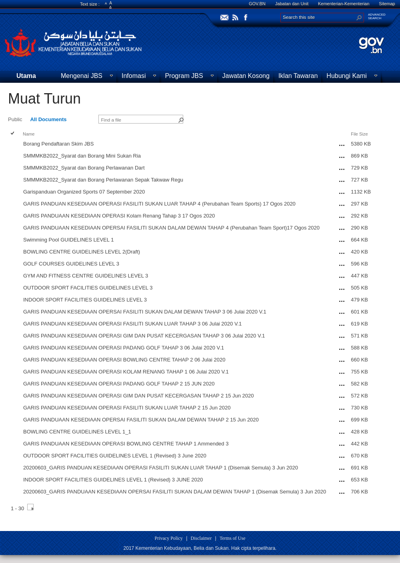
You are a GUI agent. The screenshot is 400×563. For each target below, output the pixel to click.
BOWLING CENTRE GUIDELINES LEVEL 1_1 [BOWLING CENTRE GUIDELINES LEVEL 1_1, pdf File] (77, 432)
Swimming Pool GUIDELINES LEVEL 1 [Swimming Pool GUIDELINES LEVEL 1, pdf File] (68, 240)
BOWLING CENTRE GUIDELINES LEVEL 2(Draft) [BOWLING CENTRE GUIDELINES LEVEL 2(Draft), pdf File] (81, 252)
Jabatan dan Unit (291, 3)
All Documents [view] (48, 119)
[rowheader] (14, 145)
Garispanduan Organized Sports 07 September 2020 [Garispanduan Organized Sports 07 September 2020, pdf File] (84, 192)
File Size (359, 134)
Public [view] (15, 119)
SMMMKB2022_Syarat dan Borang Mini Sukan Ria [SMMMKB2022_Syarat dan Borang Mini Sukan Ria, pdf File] (82, 156)
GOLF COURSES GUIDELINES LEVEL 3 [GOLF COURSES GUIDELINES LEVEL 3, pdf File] (71, 264)
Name (28, 134)
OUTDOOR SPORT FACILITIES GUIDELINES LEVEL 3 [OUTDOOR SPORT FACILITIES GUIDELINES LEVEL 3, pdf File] (87, 288)
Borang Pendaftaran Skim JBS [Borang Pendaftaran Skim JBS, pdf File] (58, 144)
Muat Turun (44, 98)
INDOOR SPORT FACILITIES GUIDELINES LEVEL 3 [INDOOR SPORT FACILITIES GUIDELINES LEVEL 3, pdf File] (85, 300)
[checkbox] (13, 134)
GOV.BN (257, 3)
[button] (359, 17)
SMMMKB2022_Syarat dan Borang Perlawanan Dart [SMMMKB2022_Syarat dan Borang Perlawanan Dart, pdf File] (84, 168)
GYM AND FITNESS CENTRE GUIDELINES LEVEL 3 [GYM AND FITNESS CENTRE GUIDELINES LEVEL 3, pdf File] (85, 276)
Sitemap (387, 3)
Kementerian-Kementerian (343, 3)
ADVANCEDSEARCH (377, 16)
